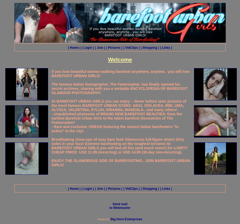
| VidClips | (131, 48)
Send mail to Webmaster (119, 206)
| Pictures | (114, 48)
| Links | (166, 48)
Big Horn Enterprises (126, 219)
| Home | (74, 48)
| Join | (100, 48)
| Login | (88, 48)
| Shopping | (150, 48)
